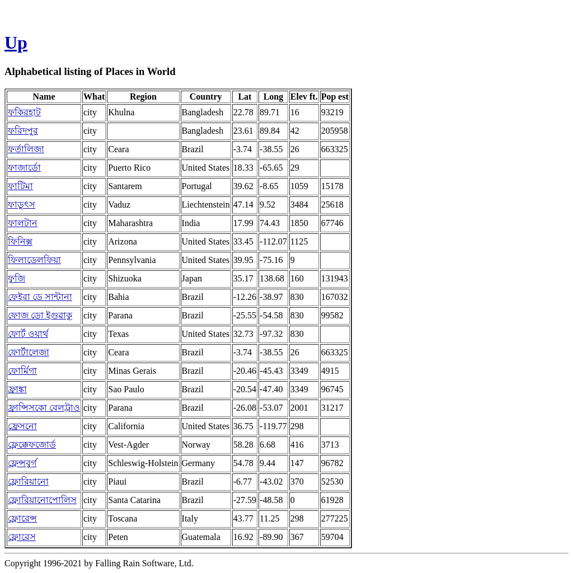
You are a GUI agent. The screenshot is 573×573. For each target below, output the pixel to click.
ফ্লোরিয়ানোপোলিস (42, 500)
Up (15, 42)
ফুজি (16, 278)
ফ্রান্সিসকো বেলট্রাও (44, 407)
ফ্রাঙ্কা (17, 389)
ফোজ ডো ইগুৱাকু (40, 315)
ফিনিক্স (20, 241)
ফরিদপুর (23, 130)
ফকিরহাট (24, 112)
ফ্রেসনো (22, 426)
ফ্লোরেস (22, 537)
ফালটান (22, 223)
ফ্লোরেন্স (22, 518)
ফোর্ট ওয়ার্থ (28, 334)
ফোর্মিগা (22, 370)
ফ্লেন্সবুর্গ (22, 463)
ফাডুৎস (21, 204)
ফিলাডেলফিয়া (34, 260)
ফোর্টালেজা (28, 352)
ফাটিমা (20, 186)
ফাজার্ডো (24, 167)
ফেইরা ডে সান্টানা (40, 297)
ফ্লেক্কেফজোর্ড (32, 444)
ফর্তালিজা (26, 149)
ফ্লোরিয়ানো (28, 481)
